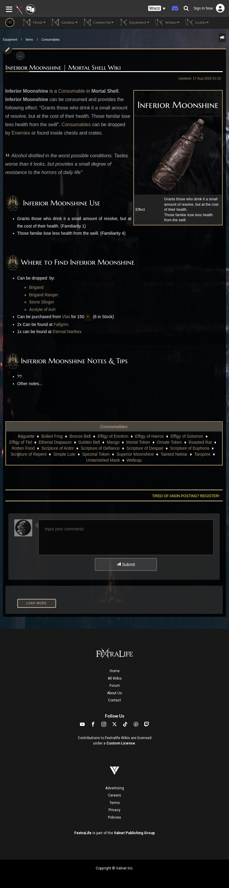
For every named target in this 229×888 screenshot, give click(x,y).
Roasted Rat (200, 442)
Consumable (71, 91)
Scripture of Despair (144, 448)
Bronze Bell (80, 436)
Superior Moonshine (135, 454)
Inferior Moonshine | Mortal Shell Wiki (63, 67)
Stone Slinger (41, 302)
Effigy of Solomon (187, 436)
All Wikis (115, 678)
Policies (114, 817)
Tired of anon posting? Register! (185, 496)
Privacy (114, 810)
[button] (157, 8)
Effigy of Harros (149, 436)
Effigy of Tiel (20, 442)
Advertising (114, 788)
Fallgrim (61, 324)
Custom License (120, 743)
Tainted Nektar (173, 454)
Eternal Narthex (67, 331)
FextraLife (83, 833)
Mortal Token (138, 442)
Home (115, 671)
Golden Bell (89, 442)
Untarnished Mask (103, 460)
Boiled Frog (52, 436)
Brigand (36, 287)
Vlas (66, 316)
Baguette (26, 436)
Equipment (10, 39)
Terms (114, 803)
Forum (114, 685)
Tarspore (202, 454)
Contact (114, 700)
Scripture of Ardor (57, 448)
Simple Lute (64, 454)
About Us (114, 693)
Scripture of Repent (28, 454)
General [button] (65, 22)
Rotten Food (23, 448)
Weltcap (134, 460)
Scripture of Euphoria (190, 448)
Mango (113, 442)
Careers (114, 795)
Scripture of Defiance (100, 448)
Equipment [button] (134, 22)
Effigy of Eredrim (113, 436)
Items (29, 39)
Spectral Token (95, 454)
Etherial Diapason (55, 442)
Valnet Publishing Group (134, 833)
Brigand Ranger (43, 294)
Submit (126, 564)
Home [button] (34, 22)
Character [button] (98, 22)
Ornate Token (169, 442)
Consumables (50, 39)
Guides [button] (197, 22)
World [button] (167, 22)
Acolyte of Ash (42, 309)
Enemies (21, 132)
